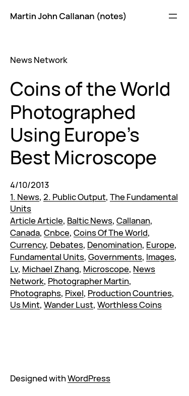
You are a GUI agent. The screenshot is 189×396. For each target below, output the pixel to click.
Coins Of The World (111, 232)
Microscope (106, 269)
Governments (115, 256)
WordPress (89, 378)
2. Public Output (74, 197)
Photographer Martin (88, 281)
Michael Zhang (50, 269)
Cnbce (57, 232)
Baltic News (89, 220)
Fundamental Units (47, 256)
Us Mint (25, 304)
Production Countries (130, 293)
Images (160, 256)
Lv (14, 269)
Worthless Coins (129, 304)
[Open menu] (173, 16)
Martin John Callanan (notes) (68, 16)
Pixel (74, 293)
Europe (160, 244)
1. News (24, 197)
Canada (25, 232)
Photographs (35, 293)
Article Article (36, 220)
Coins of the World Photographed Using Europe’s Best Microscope (90, 122)
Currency (28, 244)
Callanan (133, 220)
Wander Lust (68, 304)
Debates (66, 244)
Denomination (114, 244)
